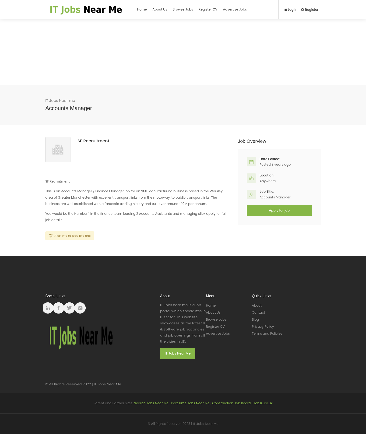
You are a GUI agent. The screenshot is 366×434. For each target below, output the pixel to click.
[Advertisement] (183, 52)
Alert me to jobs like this (72, 235)
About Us (159, 9)
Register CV (208, 9)
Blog (255, 319)
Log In (290, 9)
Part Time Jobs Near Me (190, 403)
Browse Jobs (183, 9)
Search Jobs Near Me (151, 403)
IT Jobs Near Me (178, 353)
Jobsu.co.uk (263, 403)
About (257, 305)
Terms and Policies (267, 333)
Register (309, 9)
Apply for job (279, 210)
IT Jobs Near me (60, 100)
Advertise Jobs (235, 9)
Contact (258, 312)
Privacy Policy (263, 326)
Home (142, 9)
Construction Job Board (231, 403)
